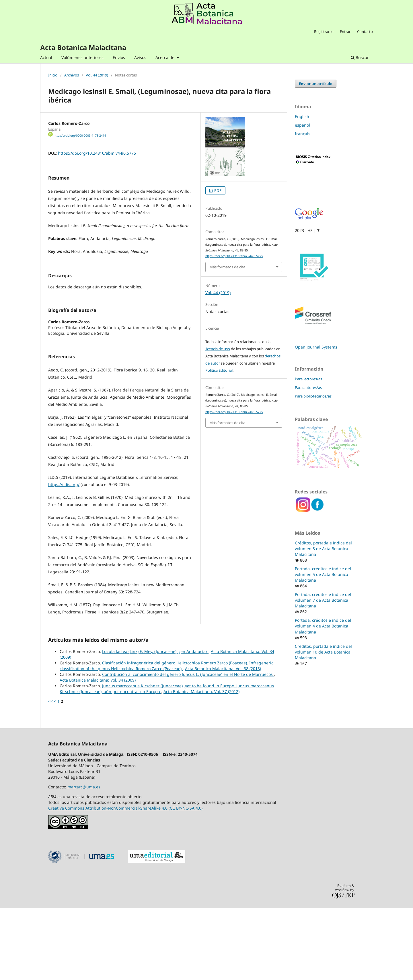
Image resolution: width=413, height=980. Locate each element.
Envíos (119, 57)
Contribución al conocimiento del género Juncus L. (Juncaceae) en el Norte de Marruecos (188, 746)
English (302, 116)
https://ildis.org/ (63, 556)
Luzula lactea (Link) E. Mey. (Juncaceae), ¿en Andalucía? (155, 723)
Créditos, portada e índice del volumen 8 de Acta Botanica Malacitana (323, 548)
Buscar (360, 57)
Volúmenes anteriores (82, 57)
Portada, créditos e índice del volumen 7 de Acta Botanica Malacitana (323, 600)
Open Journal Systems (316, 347)
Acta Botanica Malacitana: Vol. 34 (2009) (98, 752)
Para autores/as (308, 387)
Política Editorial (219, 370)
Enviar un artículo (315, 83)
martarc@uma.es (83, 858)
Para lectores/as (308, 378)
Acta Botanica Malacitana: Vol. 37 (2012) (201, 763)
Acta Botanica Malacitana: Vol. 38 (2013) (223, 740)
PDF (217, 190)
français (302, 133)
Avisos (140, 57)
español (302, 125)
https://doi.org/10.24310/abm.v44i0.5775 (97, 153)
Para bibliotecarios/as (313, 396)
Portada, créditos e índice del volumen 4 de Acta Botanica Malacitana (323, 625)
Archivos (71, 75)
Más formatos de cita (227, 266)
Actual (46, 57)
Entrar (345, 31)
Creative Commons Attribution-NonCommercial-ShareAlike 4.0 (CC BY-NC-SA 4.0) (125, 880)
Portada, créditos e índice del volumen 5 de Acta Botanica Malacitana (323, 574)
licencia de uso (217, 348)
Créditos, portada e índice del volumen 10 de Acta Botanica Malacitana (323, 652)
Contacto (365, 31)
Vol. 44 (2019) (97, 75)
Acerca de (165, 57)
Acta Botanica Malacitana (83, 47)
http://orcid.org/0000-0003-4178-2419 (80, 135)
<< (50, 773)
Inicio (52, 75)
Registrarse (323, 31)
